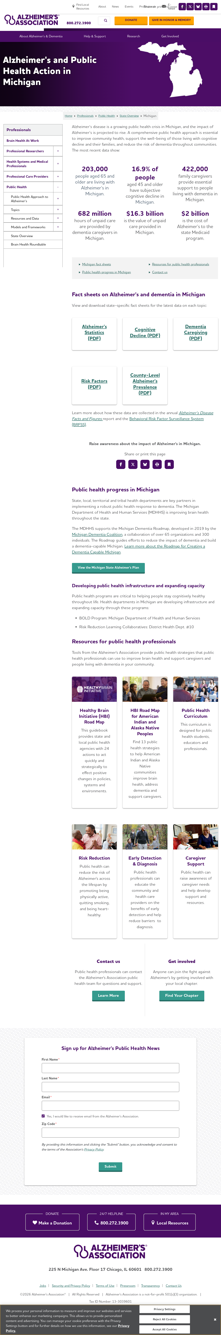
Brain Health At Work (23, 150)
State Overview (132, 125)
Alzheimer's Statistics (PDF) (94, 342)
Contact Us (175, 1286)
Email (46, 1107)
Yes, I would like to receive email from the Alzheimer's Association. (93, 1126)
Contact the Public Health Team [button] (33, 271)
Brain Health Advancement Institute (33, 291)
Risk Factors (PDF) (94, 393)
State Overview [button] (22, 246)
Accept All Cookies (165, 1329)
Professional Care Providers (27, 186)
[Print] (157, 474)
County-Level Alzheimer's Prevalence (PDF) (145, 394)
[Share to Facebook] (120, 474)
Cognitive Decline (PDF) (145, 342)
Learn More (108, 1005)
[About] (121, 5)
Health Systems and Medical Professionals (27, 173)
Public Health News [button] (25, 263)
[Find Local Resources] (98, 5)
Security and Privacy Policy (70, 1286)
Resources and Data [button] (25, 228)
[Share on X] (132, 474)
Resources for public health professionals (180, 274)
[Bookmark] (169, 474)
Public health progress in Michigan (106, 282)
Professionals (83, 125)
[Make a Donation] (52, 1221)
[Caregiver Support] (195, 891)
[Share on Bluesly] (145, 474)
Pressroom (128, 1286)
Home (65, 125)
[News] (134, 5)
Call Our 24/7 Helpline (81, 14)
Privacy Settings (165, 1309)
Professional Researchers (25, 161)
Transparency (151, 1286)
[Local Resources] (169, 1221)
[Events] (148, 5)
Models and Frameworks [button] (28, 237)
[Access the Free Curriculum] (195, 752)
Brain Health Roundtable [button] (28, 254)
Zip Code (48, 1133)
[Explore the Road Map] (94, 752)
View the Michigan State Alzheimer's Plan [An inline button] (116, 577)
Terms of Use (104, 1286)
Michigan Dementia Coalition (97, 544)
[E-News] (189, 5)
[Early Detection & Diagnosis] (145, 891)
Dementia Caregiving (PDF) (195, 342)
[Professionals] (167, 5)
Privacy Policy (94, 1159)
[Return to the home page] (31, 16)
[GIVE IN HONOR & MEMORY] (194, 16)
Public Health (106, 125)
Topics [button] (15, 219)
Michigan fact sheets (96, 274)
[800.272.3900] (111, 1221)
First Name (50, 1069)
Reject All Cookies (165, 1319)
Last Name (49, 1088)
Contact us (159, 282)
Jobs (41, 1286)
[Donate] (153, 16)
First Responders (19, 280)
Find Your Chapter (181, 1005)
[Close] (215, 1320)
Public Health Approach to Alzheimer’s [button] (29, 209)
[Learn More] (94, 891)
